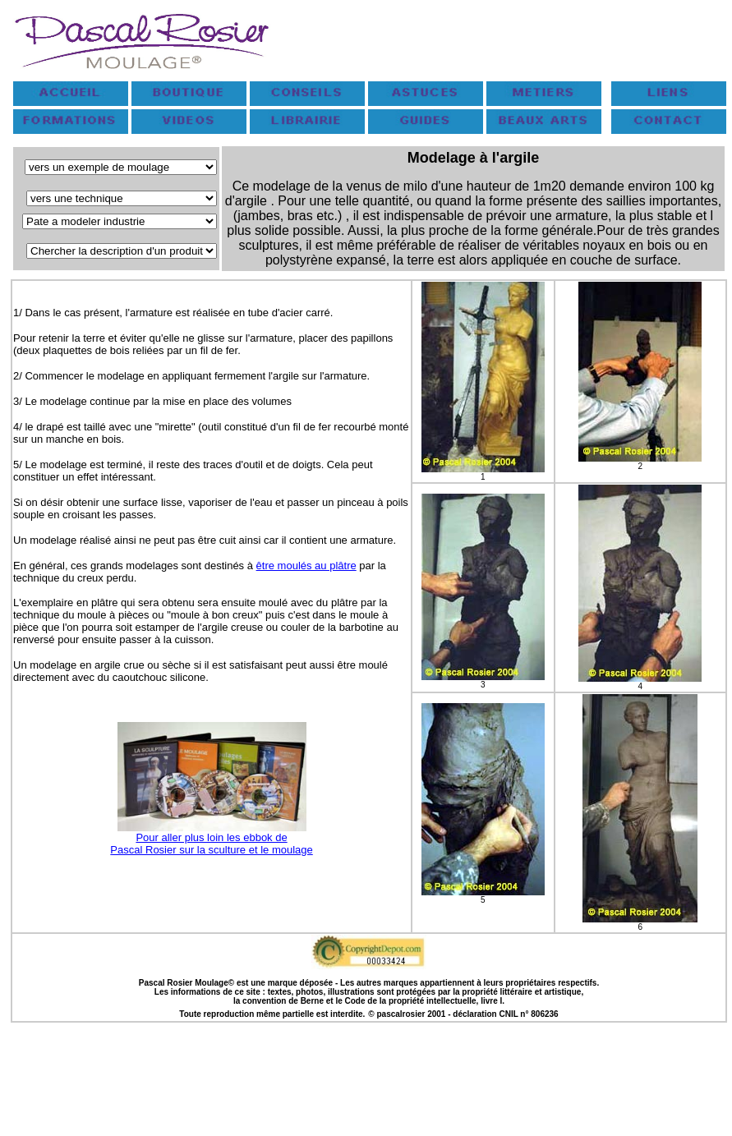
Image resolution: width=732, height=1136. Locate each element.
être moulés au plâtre (306, 565)
